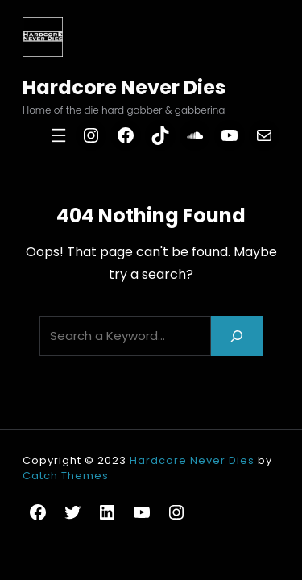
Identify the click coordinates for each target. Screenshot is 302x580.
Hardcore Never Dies (124, 87)
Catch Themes (66, 475)
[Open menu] (59, 135)
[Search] (237, 335)
